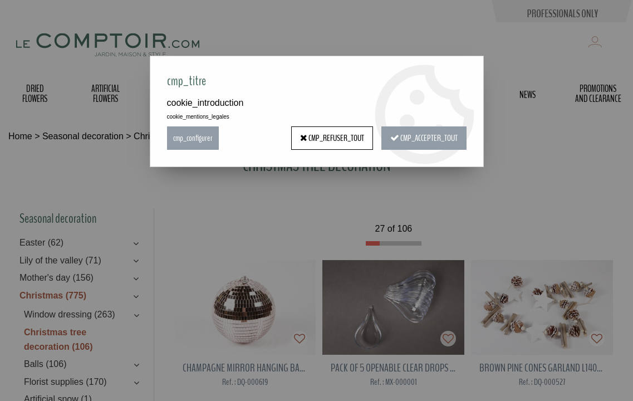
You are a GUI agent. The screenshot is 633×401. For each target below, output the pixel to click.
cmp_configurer (193, 138)
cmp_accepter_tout (424, 138)
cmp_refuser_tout (332, 138)
